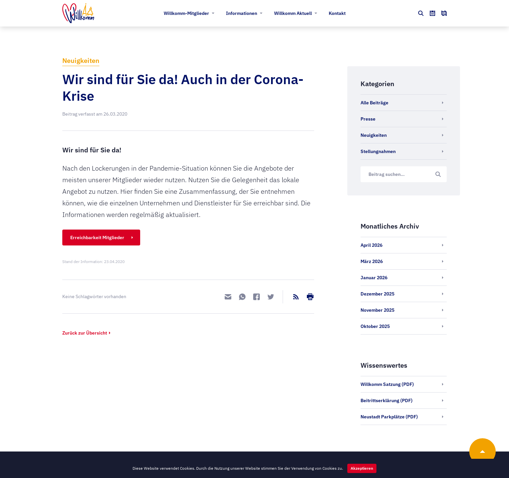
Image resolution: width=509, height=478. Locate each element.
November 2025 (377, 310)
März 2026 (372, 261)
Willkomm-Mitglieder (186, 13)
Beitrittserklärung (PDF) (387, 400)
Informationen (241, 13)
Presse (368, 119)
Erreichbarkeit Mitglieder (97, 237)
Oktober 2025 (375, 326)
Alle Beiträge (374, 103)
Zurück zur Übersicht (84, 333)
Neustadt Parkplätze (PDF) (389, 417)
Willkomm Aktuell (293, 13)
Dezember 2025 (377, 294)
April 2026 (371, 245)
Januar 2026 (374, 278)
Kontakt (337, 13)
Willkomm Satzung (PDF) (387, 384)
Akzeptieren (362, 468)
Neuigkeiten (80, 60)
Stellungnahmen (378, 151)
